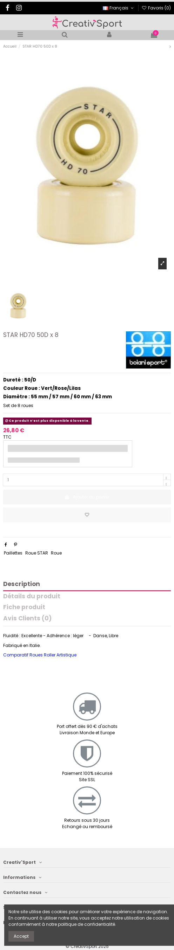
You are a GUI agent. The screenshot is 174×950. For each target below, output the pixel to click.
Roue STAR (36, 553)
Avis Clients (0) (27, 618)
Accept (21, 936)
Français (119, 8)
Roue (56, 553)
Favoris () (156, 8)
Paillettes (13, 553)
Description (21, 584)
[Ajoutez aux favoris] (87, 515)
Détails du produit (31, 596)
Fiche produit (24, 607)
